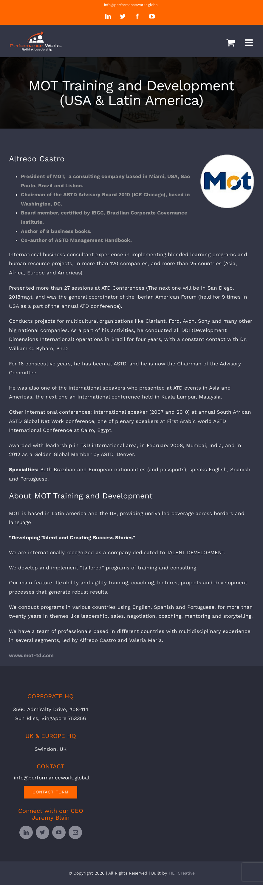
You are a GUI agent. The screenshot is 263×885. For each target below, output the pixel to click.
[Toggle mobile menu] (249, 42)
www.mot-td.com (31, 655)
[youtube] (59, 832)
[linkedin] (26, 832)
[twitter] (42, 832)
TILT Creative (181, 873)
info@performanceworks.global (131, 5)
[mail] (75, 832)
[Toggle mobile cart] (230, 42)
